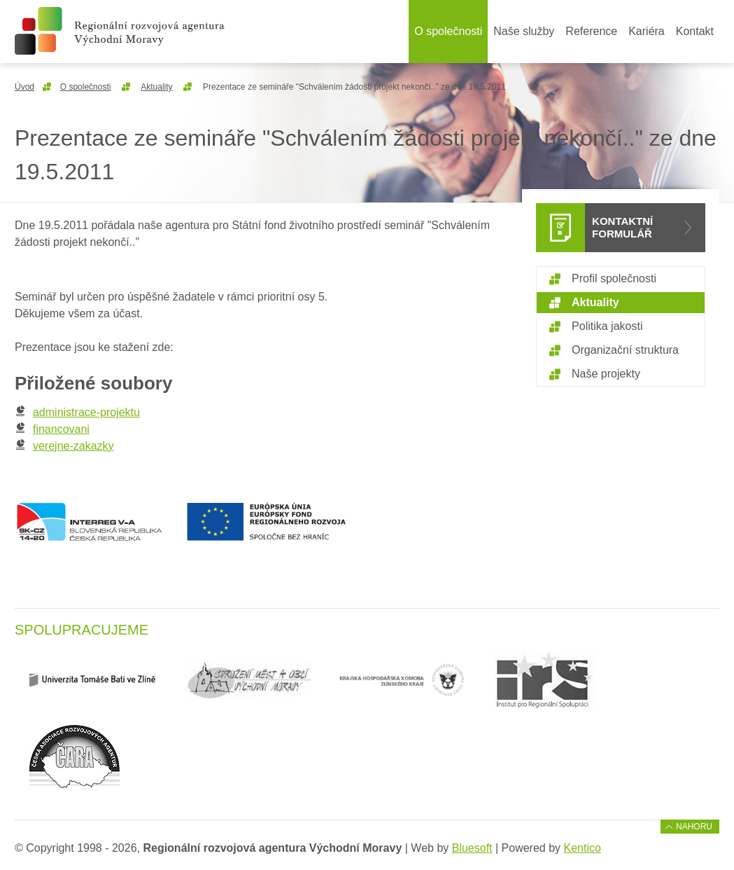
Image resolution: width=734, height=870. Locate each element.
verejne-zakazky (64, 446)
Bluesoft (472, 848)
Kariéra (646, 31)
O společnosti (448, 31)
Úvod (24, 87)
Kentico (582, 848)
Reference (591, 31)
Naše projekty (606, 374)
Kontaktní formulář (622, 227)
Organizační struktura (625, 350)
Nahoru (694, 826)
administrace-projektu (77, 412)
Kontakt (695, 31)
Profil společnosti (614, 278)
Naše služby (523, 31)
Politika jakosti (607, 326)
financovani (52, 429)
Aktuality (156, 87)
